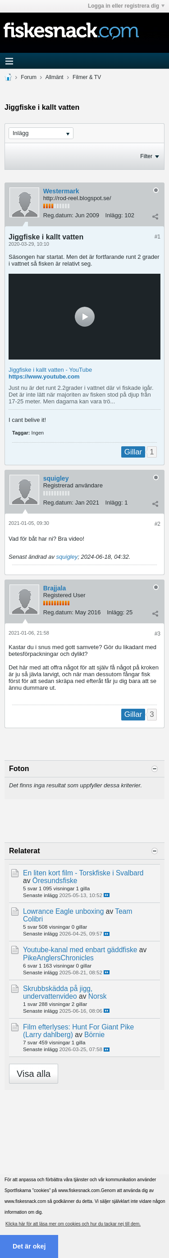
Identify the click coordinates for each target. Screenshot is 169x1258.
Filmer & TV (87, 77)
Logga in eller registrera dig (126, 6)
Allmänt (55, 77)
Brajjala (54, 588)
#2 (157, 524)
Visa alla (33, 1074)
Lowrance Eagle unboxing (63, 911)
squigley (56, 478)
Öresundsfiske (55, 880)
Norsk (97, 996)
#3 (157, 634)
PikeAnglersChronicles (58, 958)
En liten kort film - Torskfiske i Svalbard (83, 873)
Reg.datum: (58, 215)
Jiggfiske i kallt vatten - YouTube (50, 369)
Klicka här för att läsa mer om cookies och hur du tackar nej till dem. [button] (73, 1223)
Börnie (94, 1034)
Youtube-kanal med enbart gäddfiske (80, 950)
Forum (29, 77)
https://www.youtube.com (44, 376)
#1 (157, 237)
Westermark (61, 191)
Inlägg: (114, 215)
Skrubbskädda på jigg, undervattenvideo (57, 992)
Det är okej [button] (29, 1246)
